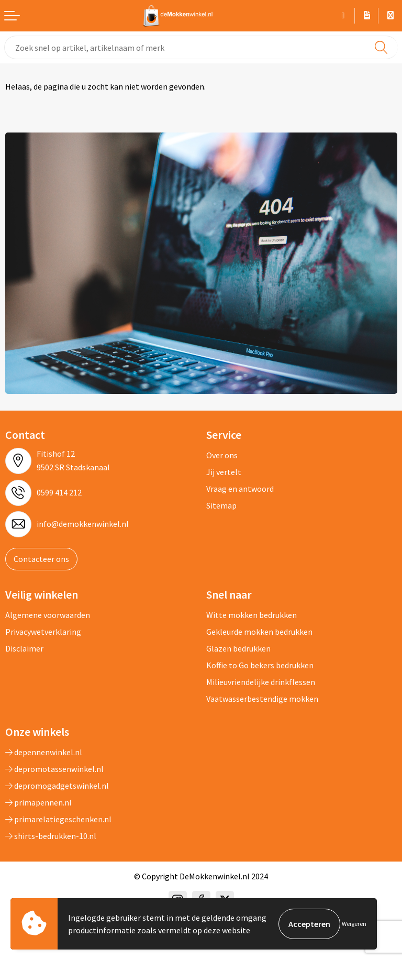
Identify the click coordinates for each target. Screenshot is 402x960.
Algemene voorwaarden (47, 615)
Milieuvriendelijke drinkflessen (260, 682)
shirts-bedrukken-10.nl (50, 836)
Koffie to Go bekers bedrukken (260, 665)
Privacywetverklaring (43, 631)
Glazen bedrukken (238, 648)
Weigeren (354, 924)
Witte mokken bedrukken (251, 615)
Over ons (222, 455)
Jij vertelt (223, 472)
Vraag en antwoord (240, 488)
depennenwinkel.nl (43, 752)
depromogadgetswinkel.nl (57, 785)
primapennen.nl (38, 802)
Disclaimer (24, 648)
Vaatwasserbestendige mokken (262, 698)
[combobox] (201, 47)
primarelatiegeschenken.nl (58, 819)
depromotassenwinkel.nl (54, 769)
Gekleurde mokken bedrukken (259, 631)
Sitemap (221, 505)
